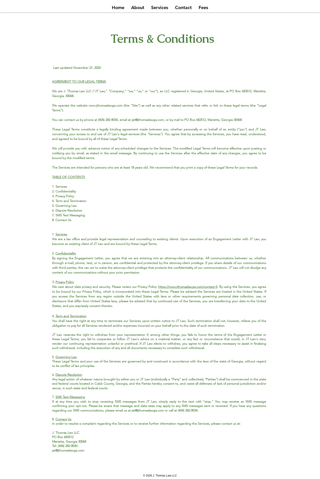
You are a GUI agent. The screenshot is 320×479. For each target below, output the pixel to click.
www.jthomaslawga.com (105, 105)
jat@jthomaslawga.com (148, 120)
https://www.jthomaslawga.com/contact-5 (187, 287)
